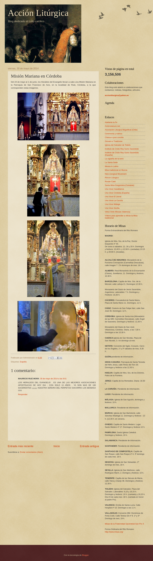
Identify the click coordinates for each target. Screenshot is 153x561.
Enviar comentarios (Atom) (31, 452)
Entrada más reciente (20, 446)
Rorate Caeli (110, 181)
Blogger (85, 555)
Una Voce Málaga (112, 204)
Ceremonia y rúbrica (113, 134)
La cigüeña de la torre (114, 159)
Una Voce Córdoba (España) (117, 193)
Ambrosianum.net (112, 126)
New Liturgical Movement (116, 174)
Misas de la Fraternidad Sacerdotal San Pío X (124, 524)
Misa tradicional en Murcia (116, 170)
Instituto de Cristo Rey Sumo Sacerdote (122, 149)
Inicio (56, 446)
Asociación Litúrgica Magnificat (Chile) (121, 130)
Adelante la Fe (111, 122)
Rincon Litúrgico (112, 178)
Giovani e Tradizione (113, 141)
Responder (22, 394)
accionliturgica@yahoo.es (117, 95)
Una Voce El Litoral (113, 196)
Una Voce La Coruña (114, 200)
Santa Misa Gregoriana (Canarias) (119, 185)
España (23, 362)
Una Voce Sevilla (112, 208)
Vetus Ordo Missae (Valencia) (117, 212)
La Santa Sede (111, 162)
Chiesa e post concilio (114, 137)
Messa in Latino (111, 166)
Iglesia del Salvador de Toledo (118, 145)
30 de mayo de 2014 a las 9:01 (53, 378)
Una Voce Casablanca (114, 189)
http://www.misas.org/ (114, 532)
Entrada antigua (89, 446)
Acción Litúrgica (38, 13)
